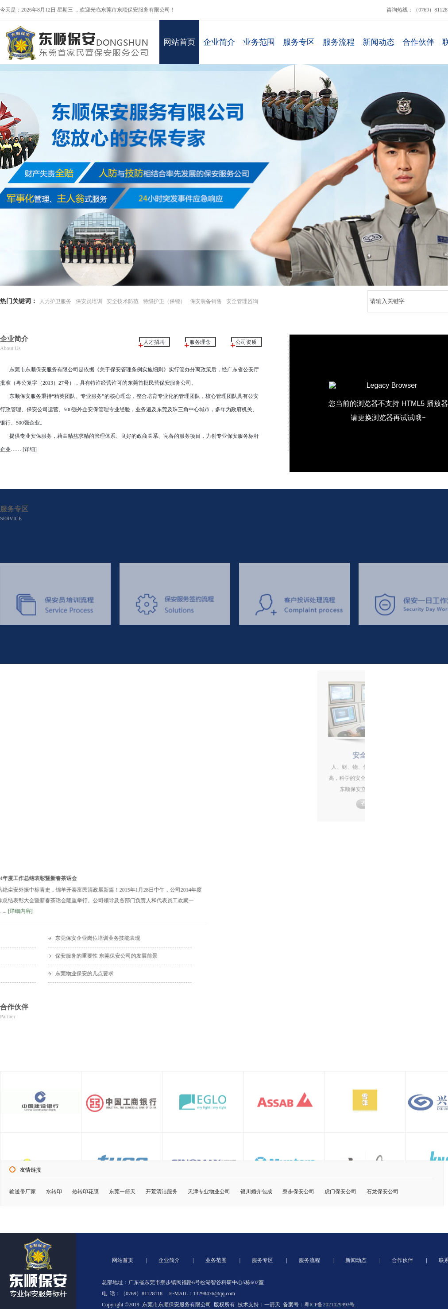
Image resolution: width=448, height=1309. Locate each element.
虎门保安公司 (340, 1191)
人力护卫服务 (55, 301)
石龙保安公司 (382, 1191)
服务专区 (299, 41)
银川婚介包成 (256, 1191)
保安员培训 (89, 301)
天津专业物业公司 (209, 1191)
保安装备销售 (206, 301)
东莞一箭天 (122, 1191)
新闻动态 (380, 41)
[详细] (29, 449)
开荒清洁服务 (162, 1191)
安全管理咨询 (242, 301)
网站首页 (179, 41)
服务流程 (340, 41)
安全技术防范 (123, 301)
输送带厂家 (22, 1191)
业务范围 (259, 41)
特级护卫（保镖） (164, 301)
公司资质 (246, 342)
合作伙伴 (420, 41)
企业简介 (219, 41)
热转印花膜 (85, 1191)
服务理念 (200, 342)
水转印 (54, 1191)
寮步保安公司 (298, 1191)
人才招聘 (154, 342)
